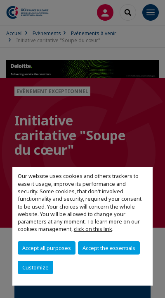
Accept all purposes (46, 248)
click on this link (93, 229)
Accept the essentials (108, 248)
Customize (35, 267)
